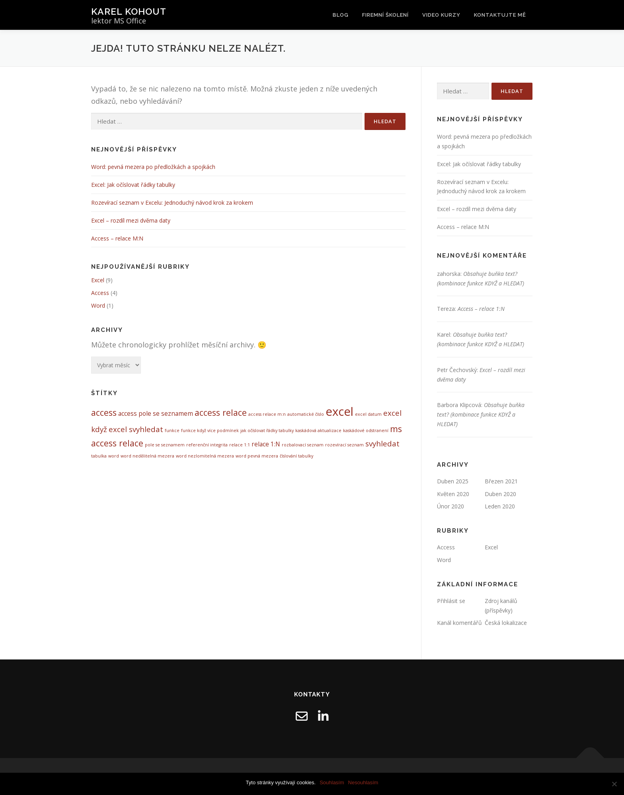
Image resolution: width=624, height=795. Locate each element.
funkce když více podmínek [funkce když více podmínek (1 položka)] (210, 430)
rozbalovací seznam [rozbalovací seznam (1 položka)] (303, 445)
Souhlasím (332, 782)
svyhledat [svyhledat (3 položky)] (382, 443)
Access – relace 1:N (481, 308)
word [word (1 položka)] (113, 456)
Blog (341, 15)
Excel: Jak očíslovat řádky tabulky (133, 184)
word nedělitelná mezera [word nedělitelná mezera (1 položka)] (147, 456)
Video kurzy (441, 15)
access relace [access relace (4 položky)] (221, 412)
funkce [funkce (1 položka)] (172, 430)
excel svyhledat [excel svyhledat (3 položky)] (136, 429)
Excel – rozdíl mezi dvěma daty (130, 220)
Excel (97, 280)
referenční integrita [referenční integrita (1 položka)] (207, 445)
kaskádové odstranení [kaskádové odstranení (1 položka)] (365, 430)
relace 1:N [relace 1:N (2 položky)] (266, 444)
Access (100, 293)
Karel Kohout (128, 11)
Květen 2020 (453, 494)
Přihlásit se (451, 601)
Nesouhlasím (363, 782)
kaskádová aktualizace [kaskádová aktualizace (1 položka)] (318, 430)
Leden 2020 (500, 506)
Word (98, 305)
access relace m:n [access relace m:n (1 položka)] (267, 414)
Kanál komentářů (459, 622)
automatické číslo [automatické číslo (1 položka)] (305, 414)
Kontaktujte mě (500, 15)
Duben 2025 (452, 481)
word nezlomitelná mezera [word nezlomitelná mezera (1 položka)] (205, 456)
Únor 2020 (450, 506)
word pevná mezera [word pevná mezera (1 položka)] (257, 456)
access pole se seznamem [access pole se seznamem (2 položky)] (155, 413)
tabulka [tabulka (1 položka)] (99, 456)
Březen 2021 (501, 481)
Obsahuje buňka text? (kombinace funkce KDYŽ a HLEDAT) (481, 414)
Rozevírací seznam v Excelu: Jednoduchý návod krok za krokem (172, 202)
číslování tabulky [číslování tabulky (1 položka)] (296, 456)
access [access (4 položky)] (104, 412)
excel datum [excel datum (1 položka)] (368, 414)
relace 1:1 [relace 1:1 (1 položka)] (239, 445)
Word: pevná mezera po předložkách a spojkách (153, 167)
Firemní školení (385, 15)
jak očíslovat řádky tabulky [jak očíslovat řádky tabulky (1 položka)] (267, 430)
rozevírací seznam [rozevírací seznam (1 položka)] (344, 445)
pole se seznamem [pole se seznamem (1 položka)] (165, 445)
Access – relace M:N (117, 238)
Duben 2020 (500, 494)
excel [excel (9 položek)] (339, 411)
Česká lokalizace (506, 622)
